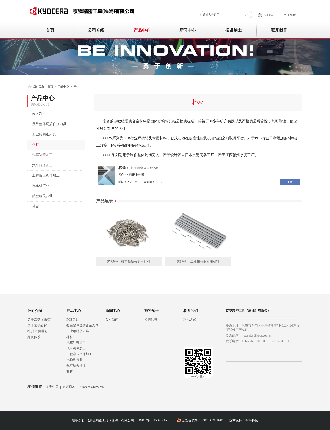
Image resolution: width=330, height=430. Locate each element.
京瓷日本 (69, 387)
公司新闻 (111, 319)
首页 (50, 86)
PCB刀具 (72, 319)
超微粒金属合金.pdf (144, 168)
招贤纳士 (151, 311)
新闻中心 (112, 311)
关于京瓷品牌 (37, 325)
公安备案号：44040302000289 (203, 420)
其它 (69, 371)
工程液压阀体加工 (79, 354)
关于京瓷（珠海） (40, 319)
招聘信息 (150, 319)
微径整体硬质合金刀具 (82, 325)
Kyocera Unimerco (91, 387)
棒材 (76, 86)
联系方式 (189, 319)
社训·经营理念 (38, 331)
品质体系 (34, 337)
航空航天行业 (76, 365)
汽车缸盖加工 (76, 342)
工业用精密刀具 (77, 331)
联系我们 (190, 311)
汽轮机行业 (74, 360)
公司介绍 (35, 311)
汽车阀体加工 (76, 348)
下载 (290, 182)
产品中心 (63, 86)
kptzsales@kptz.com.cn (257, 335)
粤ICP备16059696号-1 (154, 420)
